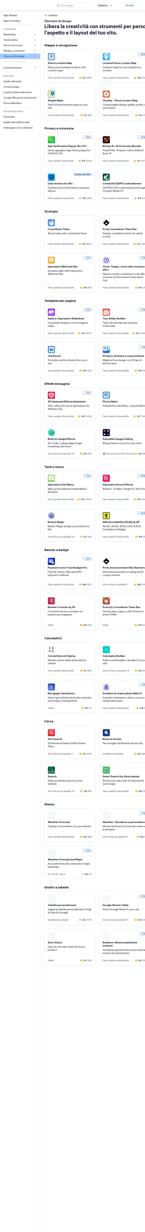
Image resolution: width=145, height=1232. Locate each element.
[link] (20, 15)
